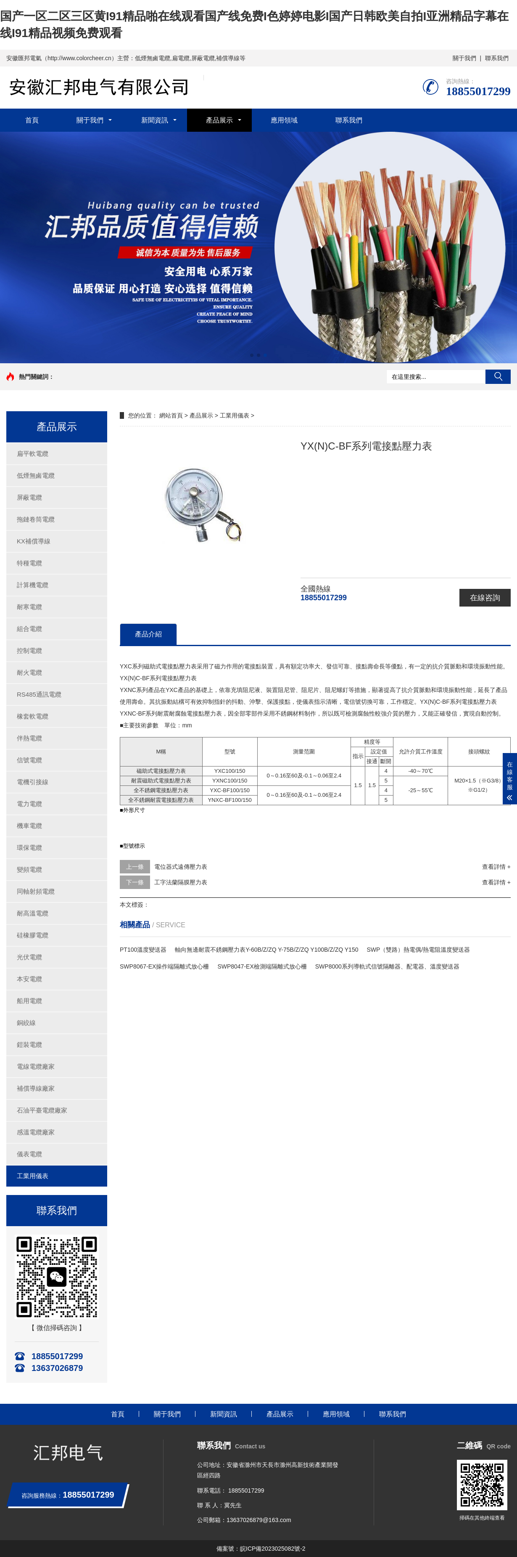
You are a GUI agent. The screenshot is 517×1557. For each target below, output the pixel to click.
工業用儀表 (32, 1175)
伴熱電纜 (29, 738)
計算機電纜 (32, 584)
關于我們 (464, 58)
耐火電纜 (29, 672)
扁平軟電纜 (32, 453)
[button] (251, 355)
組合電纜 (29, 628)
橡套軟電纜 (32, 716)
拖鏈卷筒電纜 (36, 519)
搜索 (498, 377)
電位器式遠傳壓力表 (180, 866)
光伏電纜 (29, 957)
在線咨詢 (485, 598)
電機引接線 (32, 781)
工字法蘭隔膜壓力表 (180, 882)
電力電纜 (29, 803)
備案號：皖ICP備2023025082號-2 (261, 1548)
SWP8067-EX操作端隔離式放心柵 (164, 966)
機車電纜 (29, 825)
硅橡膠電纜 (32, 935)
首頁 (32, 120)
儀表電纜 (29, 1154)
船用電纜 (29, 1000)
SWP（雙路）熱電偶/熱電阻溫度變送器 (418, 949)
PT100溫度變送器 (143, 949)
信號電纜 (29, 760)
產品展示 (219, 120)
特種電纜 (29, 563)
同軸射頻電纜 (36, 891)
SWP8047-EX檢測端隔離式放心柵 (261, 966)
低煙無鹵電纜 (36, 475)
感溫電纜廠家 (36, 1132)
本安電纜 (29, 978)
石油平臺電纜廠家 (42, 1110)
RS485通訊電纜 (39, 694)
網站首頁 (171, 415)
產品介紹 (148, 634)
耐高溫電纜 (32, 913)
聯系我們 (497, 58)
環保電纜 (29, 847)
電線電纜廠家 (36, 1066)
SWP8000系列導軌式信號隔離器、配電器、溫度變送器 (387, 966)
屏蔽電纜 (29, 497)
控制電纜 (29, 650)
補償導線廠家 (36, 1088)
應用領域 (284, 120)
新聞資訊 (154, 120)
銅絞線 (26, 1022)
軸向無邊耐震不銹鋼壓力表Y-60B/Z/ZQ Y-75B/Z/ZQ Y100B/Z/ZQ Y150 (266, 949)
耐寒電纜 (29, 606)
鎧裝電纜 (29, 1044)
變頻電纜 (29, 869)
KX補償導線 (33, 541)
